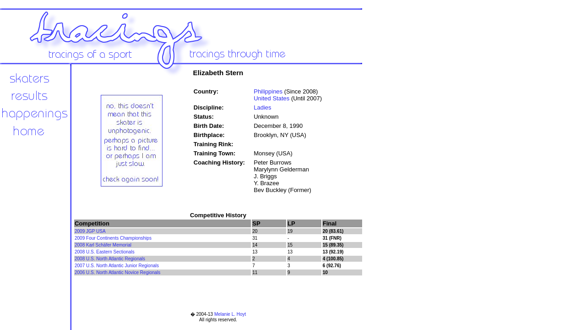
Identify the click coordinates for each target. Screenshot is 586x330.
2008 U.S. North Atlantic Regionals (110, 258)
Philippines (268, 91)
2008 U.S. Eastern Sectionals (105, 251)
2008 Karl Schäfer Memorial (103, 245)
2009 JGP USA (90, 231)
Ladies (262, 107)
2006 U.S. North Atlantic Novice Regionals (117, 272)
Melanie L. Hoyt (230, 314)
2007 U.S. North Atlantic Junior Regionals (117, 265)
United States (271, 98)
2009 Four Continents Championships (113, 238)
